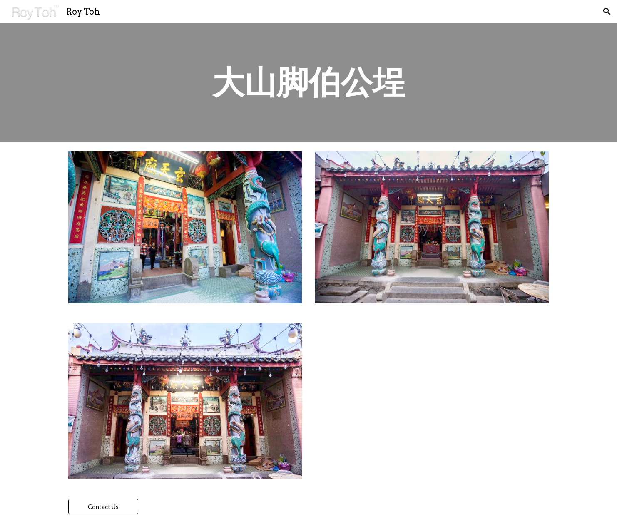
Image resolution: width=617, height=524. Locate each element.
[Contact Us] (103, 506)
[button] (607, 12)
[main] (308, 82)
